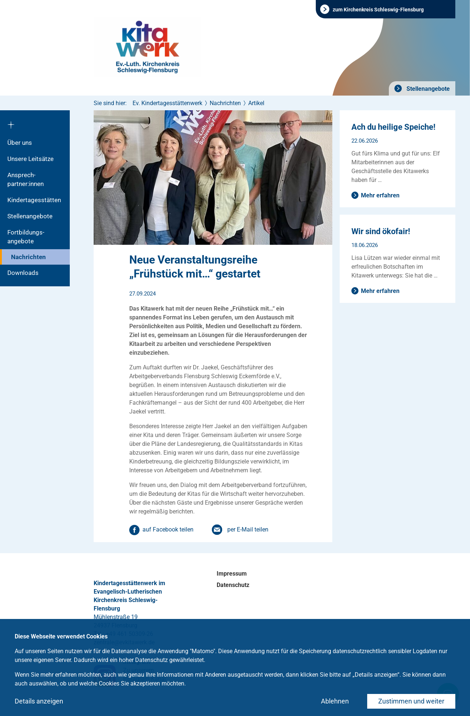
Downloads (23, 272)
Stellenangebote (427, 88)
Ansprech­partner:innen (25, 179)
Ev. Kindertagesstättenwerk (167, 103)
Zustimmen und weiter (411, 701)
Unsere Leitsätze (30, 158)
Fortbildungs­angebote (25, 237)
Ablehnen (335, 701)
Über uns (19, 142)
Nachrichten (28, 257)
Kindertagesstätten (34, 200)
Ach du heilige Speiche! (393, 127)
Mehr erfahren (380, 195)
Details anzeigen (39, 701)
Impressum (232, 573)
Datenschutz (233, 584)
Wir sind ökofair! (380, 231)
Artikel (256, 103)
